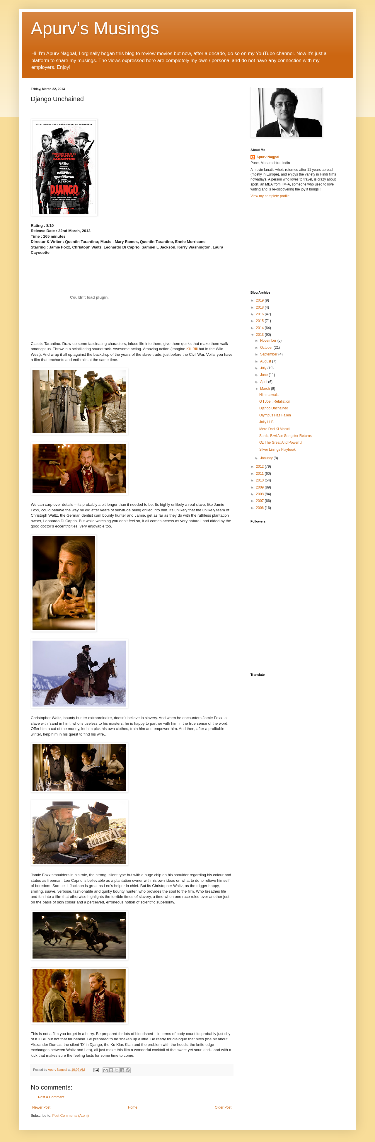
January (267, 458)
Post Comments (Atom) (70, 1116)
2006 (260, 508)
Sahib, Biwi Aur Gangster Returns (285, 436)
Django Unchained (273, 408)
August (266, 361)
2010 (260, 480)
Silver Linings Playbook (277, 449)
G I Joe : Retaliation (274, 401)
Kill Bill (192, 349)
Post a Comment (51, 1097)
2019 (260, 300)
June (264, 375)
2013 (260, 335)
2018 (260, 307)
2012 (260, 466)
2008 (260, 494)
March (265, 389)
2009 (260, 487)
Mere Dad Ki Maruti (274, 429)
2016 (260, 314)
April (264, 382)
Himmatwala (269, 395)
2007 (260, 501)
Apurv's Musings (95, 28)
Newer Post (41, 1107)
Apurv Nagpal (267, 157)
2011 (260, 474)
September (269, 354)
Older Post (223, 1107)
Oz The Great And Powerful (280, 442)
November (268, 340)
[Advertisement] (294, 243)
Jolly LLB (266, 422)
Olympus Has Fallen (275, 415)
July (263, 368)
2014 (260, 328)
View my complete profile (269, 196)
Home (132, 1107)
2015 (260, 321)
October (267, 348)
